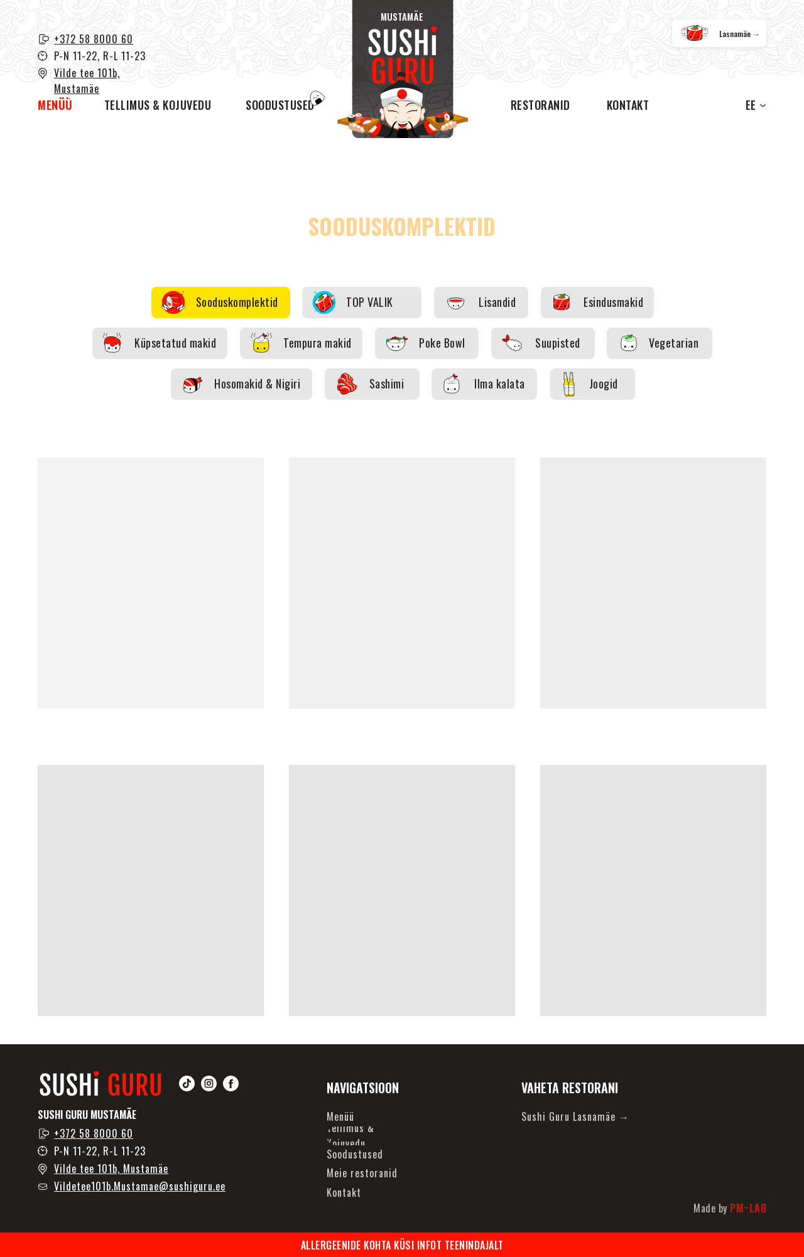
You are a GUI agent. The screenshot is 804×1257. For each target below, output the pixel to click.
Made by (729, 1208)
